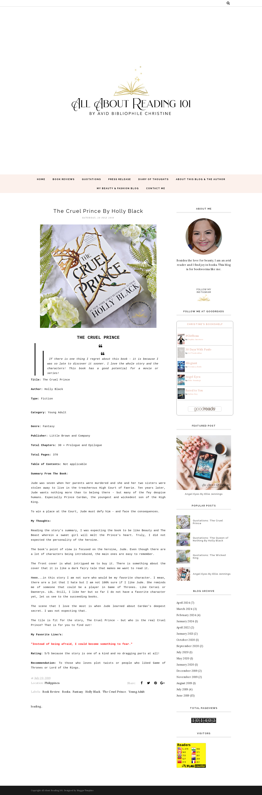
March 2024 (184, 609)
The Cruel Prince (114, 691)
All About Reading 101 (52, 790)
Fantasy (78, 691)
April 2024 (183, 602)
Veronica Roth (194, 367)
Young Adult (137, 691)
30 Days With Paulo (198, 349)
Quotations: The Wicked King (209, 556)
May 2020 (182, 658)
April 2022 (183, 627)
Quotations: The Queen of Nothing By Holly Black (211, 539)
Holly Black (92, 691)
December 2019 (186, 670)
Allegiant (191, 363)
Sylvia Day (193, 394)
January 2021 (184, 633)
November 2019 (187, 677)
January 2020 (185, 664)
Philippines (52, 683)
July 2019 (182, 689)
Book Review (50, 691)
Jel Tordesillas (195, 353)
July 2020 (182, 652)
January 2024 (185, 621)
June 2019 (182, 695)
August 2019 (184, 683)
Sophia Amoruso (195, 339)
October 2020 (185, 640)
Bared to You (194, 390)
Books (66, 691)
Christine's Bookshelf (205, 324)
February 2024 (186, 615)
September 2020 (187, 646)
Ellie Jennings (194, 380)
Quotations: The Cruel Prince (208, 522)
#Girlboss (192, 336)
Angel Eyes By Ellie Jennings (204, 494)
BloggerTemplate (85, 790)
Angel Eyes (192, 376)
